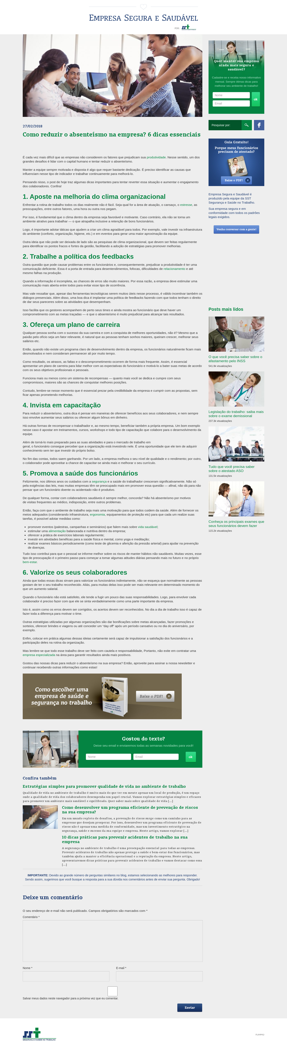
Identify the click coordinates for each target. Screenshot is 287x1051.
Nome (27, 968)
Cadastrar (190, 757)
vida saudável (147, 527)
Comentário (31, 917)
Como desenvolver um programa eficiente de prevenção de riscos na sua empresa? (130, 809)
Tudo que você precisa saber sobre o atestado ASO (232, 469)
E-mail (121, 968)
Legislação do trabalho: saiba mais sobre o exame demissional (236, 414)
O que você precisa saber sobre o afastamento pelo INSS (235, 359)
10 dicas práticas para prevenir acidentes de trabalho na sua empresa (124, 839)
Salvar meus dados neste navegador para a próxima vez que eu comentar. (70, 998)
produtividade (156, 157)
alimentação (57, 531)
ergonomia (97, 514)
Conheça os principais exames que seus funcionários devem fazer (236, 524)
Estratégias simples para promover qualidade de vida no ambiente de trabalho (104, 786)
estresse (186, 204)
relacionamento (174, 268)
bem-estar (30, 562)
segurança (99, 481)
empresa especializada (39, 655)
